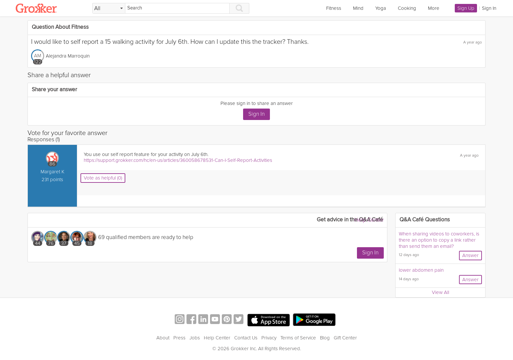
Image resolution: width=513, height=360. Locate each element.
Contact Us (245, 338)
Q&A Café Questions (424, 220)
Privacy (268, 338)
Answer (470, 255)
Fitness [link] (333, 8)
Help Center (369, 219)
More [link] (433, 8)
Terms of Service (298, 338)
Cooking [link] (407, 8)
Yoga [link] (380, 8)
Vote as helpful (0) (103, 178)
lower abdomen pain (421, 270)
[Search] (177, 8)
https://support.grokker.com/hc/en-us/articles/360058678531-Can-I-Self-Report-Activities (178, 160)
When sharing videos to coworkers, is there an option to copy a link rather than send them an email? (439, 240)
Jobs (194, 338)
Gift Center (345, 338)
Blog (325, 338)
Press (179, 338)
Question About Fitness (60, 27)
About (162, 338)
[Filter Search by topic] (109, 8)
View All (440, 292)
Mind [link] (358, 8)
